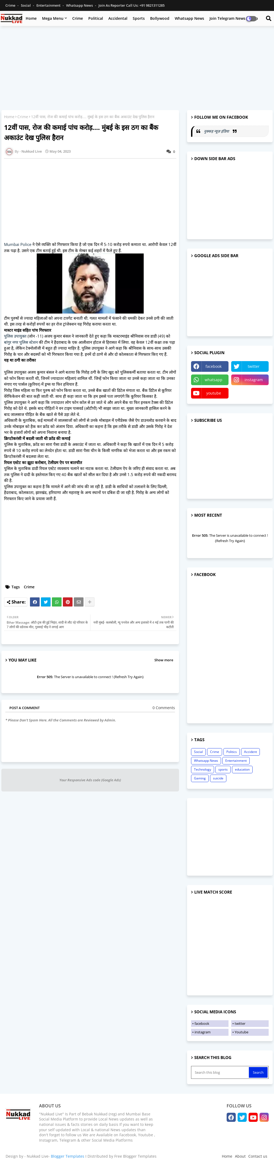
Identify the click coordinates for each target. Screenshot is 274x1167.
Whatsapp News (80, 5)
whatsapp (213, 379)
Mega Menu (52, 18)
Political (95, 18)
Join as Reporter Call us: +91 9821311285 (131, 5)
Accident (250, 751)
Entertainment (48, 5)
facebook (214, 366)
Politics (231, 751)
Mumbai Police (17, 244)
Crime (10, 5)
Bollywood (159, 18)
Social (26, 5)
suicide (218, 778)
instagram (254, 379)
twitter (254, 366)
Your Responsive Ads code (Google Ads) (90, 780)
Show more (163, 660)
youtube (213, 393)
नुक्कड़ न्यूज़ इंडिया (217, 131)
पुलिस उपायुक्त (15, 336)
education (242, 769)
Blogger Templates (67, 1156)
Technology (202, 769)
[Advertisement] (137, 68)
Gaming (200, 778)
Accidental (117, 18)
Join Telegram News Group (234, 18)
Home (31, 18)
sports (223, 769)
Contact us (257, 1156)
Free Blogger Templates (135, 1156)
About (240, 1156)
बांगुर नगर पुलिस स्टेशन (21, 342)
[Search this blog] (220, 1072)
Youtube (241, 1032)
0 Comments (164, 707)
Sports (139, 18)
